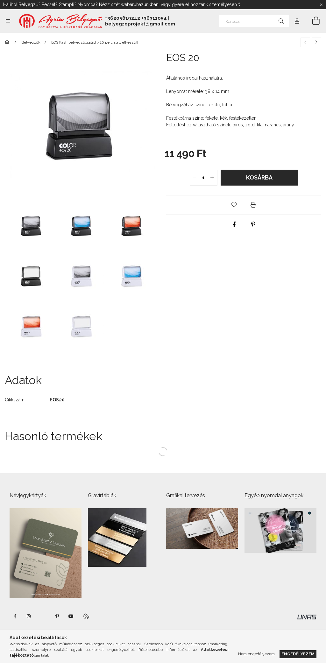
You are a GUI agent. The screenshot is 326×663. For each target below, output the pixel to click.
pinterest (57, 616)
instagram (29, 616)
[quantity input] (204, 177)
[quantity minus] (195, 177)
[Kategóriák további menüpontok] (8, 21)
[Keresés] (254, 21)
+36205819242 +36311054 (136, 18)
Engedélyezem (298, 654)
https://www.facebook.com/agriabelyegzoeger (15, 616)
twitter (43, 616)
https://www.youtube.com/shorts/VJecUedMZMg (71, 616)
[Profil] (297, 21)
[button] (234, 205)
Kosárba (259, 177)
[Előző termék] (305, 42)
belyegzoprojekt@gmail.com (140, 24)
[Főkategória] (8, 42)
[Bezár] (321, 5)
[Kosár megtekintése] (312, 21)
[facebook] (234, 224)
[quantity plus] (212, 177)
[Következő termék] (316, 42)
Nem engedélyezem (256, 654)
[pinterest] (253, 224)
